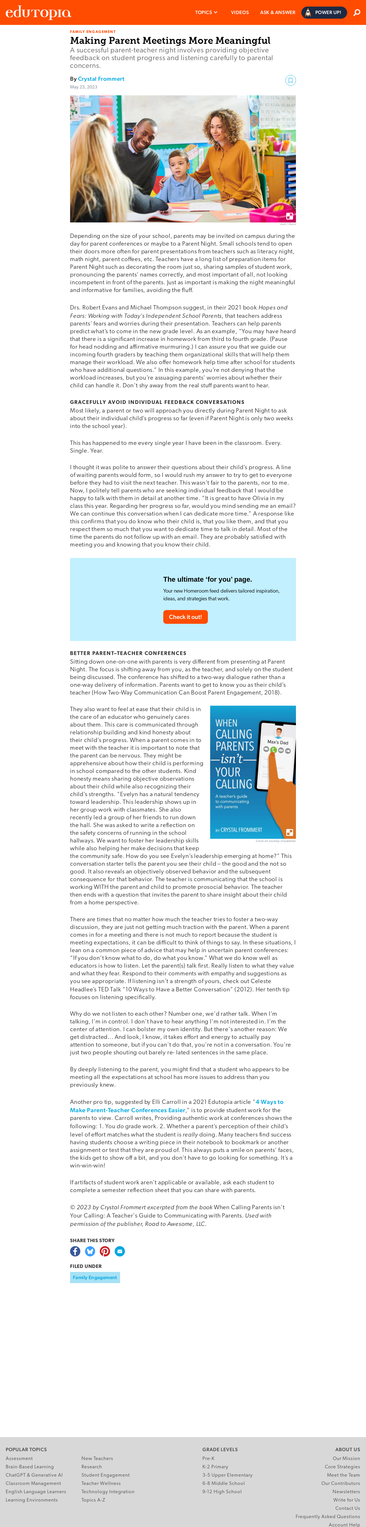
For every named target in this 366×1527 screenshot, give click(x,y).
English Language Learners (36, 1491)
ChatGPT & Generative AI (34, 1475)
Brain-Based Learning (30, 1467)
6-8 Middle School (223, 1483)
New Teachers (97, 1458)
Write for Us (346, 1500)
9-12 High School (222, 1491)
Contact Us (347, 1508)
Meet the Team (343, 1475)
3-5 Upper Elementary (227, 1475)
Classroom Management (33, 1483)
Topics (203, 12)
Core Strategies (342, 1467)
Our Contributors (340, 1483)
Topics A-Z (93, 1500)
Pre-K (208, 1458)
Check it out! (185, 616)
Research (91, 1467)
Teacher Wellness (101, 1483)
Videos (240, 12)
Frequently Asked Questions (328, 1516)
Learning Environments (32, 1500)
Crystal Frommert (101, 78)
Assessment (19, 1458)
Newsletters (346, 1491)
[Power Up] (324, 13)
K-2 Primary (215, 1467)
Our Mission (346, 1458)
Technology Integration (108, 1491)
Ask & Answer (277, 12)
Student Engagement (105, 1475)
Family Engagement (95, 1277)
